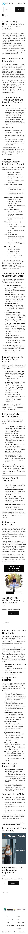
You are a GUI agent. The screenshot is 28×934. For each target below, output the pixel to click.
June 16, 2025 (5, 623)
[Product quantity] (4, 613)
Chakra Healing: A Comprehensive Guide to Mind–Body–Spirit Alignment (13, 25)
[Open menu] (19, 3)
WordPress (23, 931)
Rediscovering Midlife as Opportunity (14, 631)
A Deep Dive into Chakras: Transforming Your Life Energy (13, 600)
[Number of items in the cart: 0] (24, 3)
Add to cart (13, 613)
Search (20, 9)
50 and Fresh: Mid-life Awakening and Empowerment (12, 869)
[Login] (21, 3)
